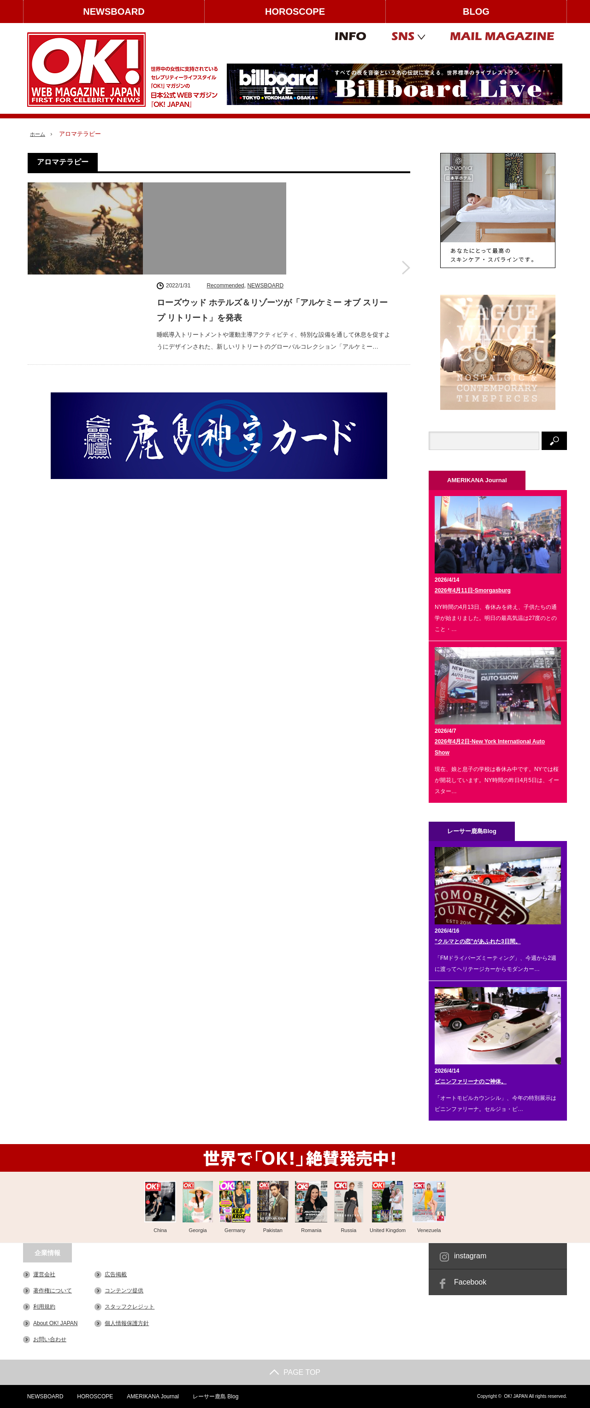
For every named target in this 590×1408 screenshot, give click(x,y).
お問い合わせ (49, 1339)
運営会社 (44, 1274)
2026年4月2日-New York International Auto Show (490, 747)
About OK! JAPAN (55, 1323)
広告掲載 (116, 1274)
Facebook (470, 1282)
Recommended (225, 189)
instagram (470, 1256)
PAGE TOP (295, 1372)
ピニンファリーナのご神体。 (471, 1081)
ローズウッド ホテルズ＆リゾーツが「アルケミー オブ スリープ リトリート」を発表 (272, 214)
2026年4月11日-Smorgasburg (473, 590)
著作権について (52, 1290)
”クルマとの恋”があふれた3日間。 (478, 941)
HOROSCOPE (295, 11)
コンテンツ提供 (124, 1290)
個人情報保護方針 (127, 1323)
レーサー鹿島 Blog (213, 1396)
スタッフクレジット (129, 1306)
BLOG (476, 11)
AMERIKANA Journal (150, 1396)
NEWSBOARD (113, 11)
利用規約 (44, 1306)
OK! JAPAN (516, 1396)
